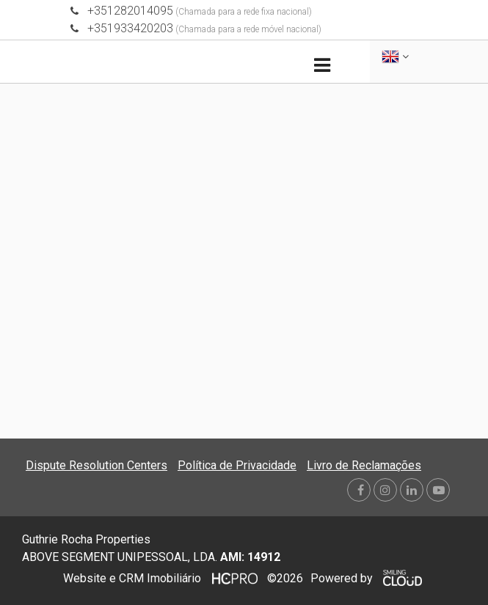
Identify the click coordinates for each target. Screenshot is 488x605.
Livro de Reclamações (364, 465)
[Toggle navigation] (322, 66)
